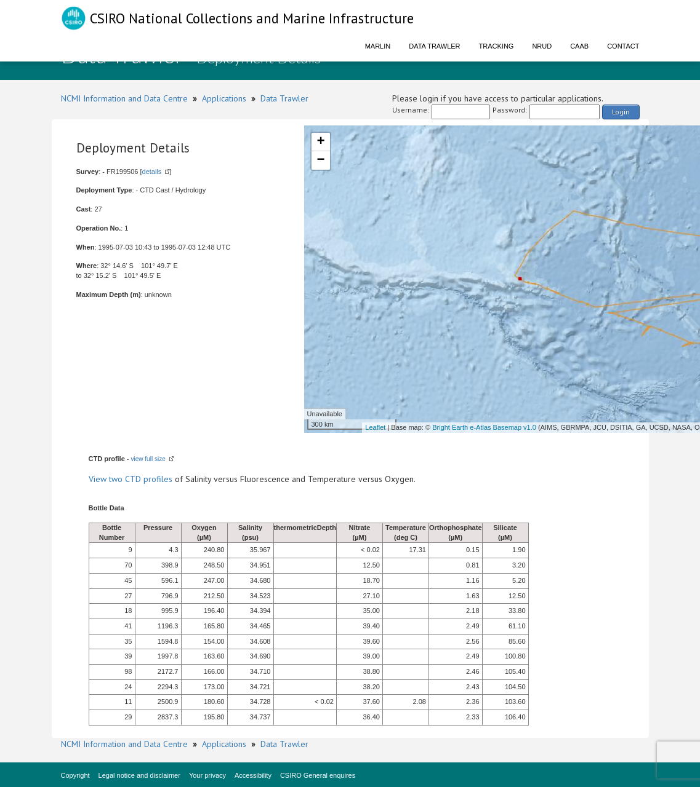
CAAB (579, 46)
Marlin (378, 46)
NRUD (542, 46)
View (99, 478)
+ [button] (320, 142)
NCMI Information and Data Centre (124, 98)
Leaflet (375, 427)
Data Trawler (434, 46)
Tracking (496, 46)
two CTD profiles (140, 478)
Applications (224, 98)
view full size (148, 459)
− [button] (320, 160)
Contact (623, 46)
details (152, 171)
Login (621, 111)
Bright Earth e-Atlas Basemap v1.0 (484, 427)
